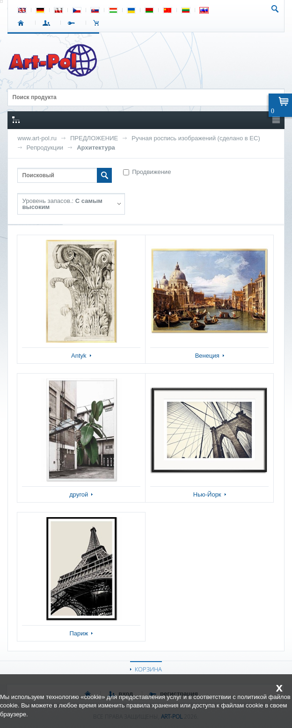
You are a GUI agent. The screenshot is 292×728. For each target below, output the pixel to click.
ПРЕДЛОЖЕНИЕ (94, 138)
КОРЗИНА (148, 669)
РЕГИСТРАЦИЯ (73, 23)
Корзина (98, 23)
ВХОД (48, 23)
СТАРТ (22, 23)
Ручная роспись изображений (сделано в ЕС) (195, 138)
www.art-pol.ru (37, 138)
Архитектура (96, 147)
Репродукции (45, 147)
